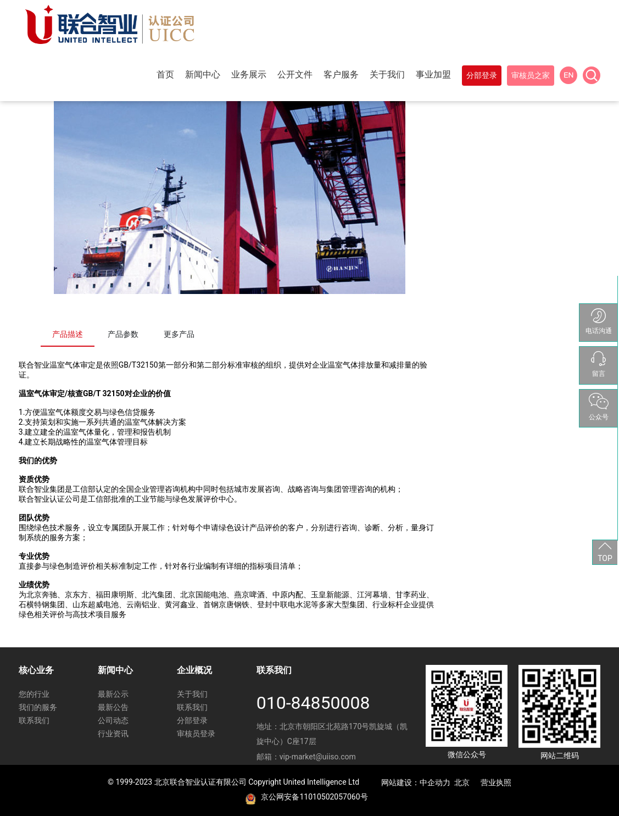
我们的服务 (38, 707)
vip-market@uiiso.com (318, 756)
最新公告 (113, 707)
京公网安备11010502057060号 (314, 796)
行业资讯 (113, 733)
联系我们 (34, 720)
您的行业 (34, 694)
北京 (462, 782)
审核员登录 (196, 733)
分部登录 (192, 720)
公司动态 (113, 720)
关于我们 (192, 694)
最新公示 (113, 694)
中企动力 (435, 782)
